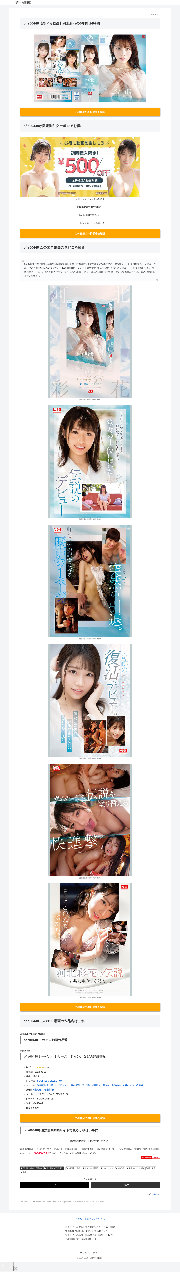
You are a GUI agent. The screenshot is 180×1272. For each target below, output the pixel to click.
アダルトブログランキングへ (90, 1219)
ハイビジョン (62, 1085)
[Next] (10, 1266)
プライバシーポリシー (90, 1253)
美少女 (106, 1085)
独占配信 (75, 1085)
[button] (125, 1185)
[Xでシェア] (54, 1185)
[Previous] (3, 1266)
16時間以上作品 (45, 1085)
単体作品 (116, 1085)
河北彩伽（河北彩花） (43, 1089)
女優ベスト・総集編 (133, 1085)
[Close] (16, 1268)
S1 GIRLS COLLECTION (49, 1081)
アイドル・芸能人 (91, 1085)
